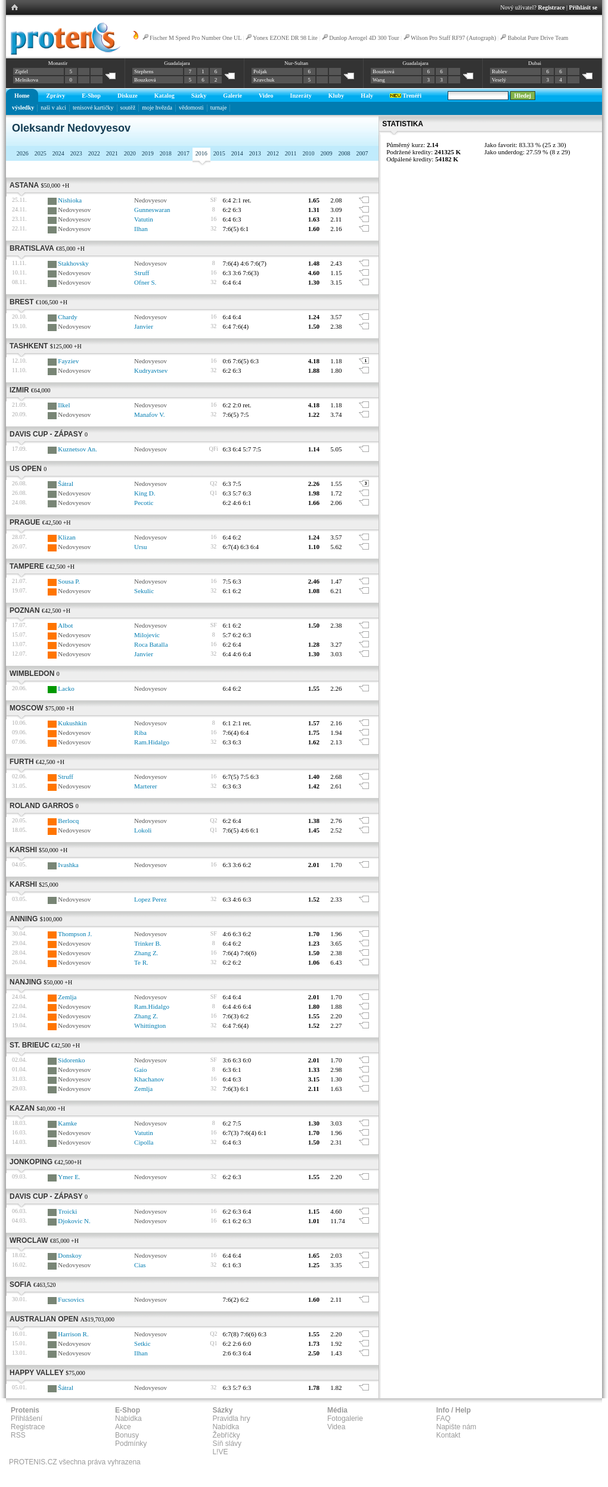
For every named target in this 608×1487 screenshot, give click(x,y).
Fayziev (68, 360)
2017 (184, 153)
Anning (24, 919)
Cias (140, 1264)
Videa (336, 1427)
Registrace (551, 7)
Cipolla (143, 1142)
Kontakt (448, 1435)
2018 (166, 153)
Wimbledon (32, 673)
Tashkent (29, 346)
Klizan (66, 537)
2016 (201, 153)
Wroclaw (29, 1240)
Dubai (534, 63)
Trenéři (405, 95)
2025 (40, 153)
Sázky (199, 95)
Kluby (336, 95)
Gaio (140, 1069)
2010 (308, 153)
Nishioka (70, 200)
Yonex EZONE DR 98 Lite (285, 38)
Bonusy (127, 1435)
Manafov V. (149, 414)
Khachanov (149, 1079)
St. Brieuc (29, 1045)
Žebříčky (226, 1435)
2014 (237, 153)
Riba (140, 732)
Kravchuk (264, 80)
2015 (219, 153)
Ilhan (141, 228)
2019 (148, 153)
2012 (273, 153)
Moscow (27, 708)
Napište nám (456, 1427)
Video (266, 95)
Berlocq (68, 820)
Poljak (260, 71)
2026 (23, 153)
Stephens (144, 71)
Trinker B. (147, 943)
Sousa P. (69, 581)
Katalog (164, 95)
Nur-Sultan (296, 63)
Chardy (67, 316)
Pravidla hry (231, 1418)
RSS (18, 1435)
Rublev (499, 71)
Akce (123, 1427)
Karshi (23, 850)
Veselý (499, 80)
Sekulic (144, 590)
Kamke (67, 1123)
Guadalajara (177, 63)
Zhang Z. (146, 952)
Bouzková (145, 80)
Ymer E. (69, 1176)
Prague (25, 522)
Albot (65, 625)
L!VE (220, 1452)
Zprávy (56, 95)
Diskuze (127, 95)
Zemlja (67, 996)
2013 (255, 153)
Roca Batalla (151, 644)
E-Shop (91, 95)
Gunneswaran (152, 209)
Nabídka (128, 1418)
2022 (94, 153)
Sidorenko (71, 1060)
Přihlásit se (583, 7)
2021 (112, 153)
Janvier (143, 326)
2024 (58, 153)
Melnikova (26, 80)
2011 (291, 153)
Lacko (66, 688)
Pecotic (143, 502)
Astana (24, 185)
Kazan (22, 1108)
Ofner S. (145, 282)
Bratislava (32, 248)
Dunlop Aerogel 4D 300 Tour (364, 38)
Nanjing (26, 982)
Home (22, 95)
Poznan (25, 610)
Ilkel (64, 405)
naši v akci (53, 107)
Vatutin (143, 219)
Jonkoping (31, 1162)
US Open (26, 469)
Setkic (142, 1343)
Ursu (140, 546)
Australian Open (44, 1319)
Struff (141, 272)
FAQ (443, 1418)
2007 (362, 153)
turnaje (218, 107)
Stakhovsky (73, 263)
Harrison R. (73, 1334)
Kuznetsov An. (77, 449)
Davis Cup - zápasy (46, 434)
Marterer (145, 786)
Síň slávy (226, 1443)
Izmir (19, 390)
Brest (22, 302)
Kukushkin (72, 723)
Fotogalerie (345, 1418)
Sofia (21, 1284)
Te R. (141, 962)
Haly (367, 95)
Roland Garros (41, 806)
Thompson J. (75, 933)
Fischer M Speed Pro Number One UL (195, 38)
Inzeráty (301, 95)
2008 (344, 153)
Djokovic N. (74, 1220)
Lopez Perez (150, 899)
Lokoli (142, 830)
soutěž (128, 107)
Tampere (27, 566)
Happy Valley (37, 1372)
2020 (130, 153)
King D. (144, 493)
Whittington (150, 1025)
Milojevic (147, 634)
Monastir (58, 63)
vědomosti (191, 107)
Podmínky (131, 1443)
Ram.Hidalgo (151, 742)
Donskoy (70, 1255)
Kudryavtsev (150, 370)
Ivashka (68, 864)
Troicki (67, 1211)
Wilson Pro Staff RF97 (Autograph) (453, 38)
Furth (22, 761)
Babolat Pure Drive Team (538, 38)
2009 (326, 153)
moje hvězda (157, 107)
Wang (379, 80)
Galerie (232, 95)
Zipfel (21, 71)
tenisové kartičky (93, 107)
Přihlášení (26, 1418)
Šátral (65, 483)
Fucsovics (71, 1299)
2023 (76, 153)
